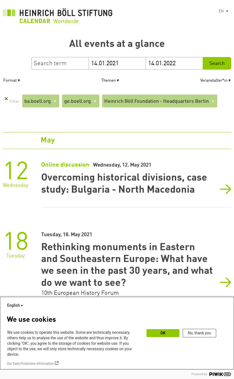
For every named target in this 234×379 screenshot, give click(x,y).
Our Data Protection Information (30, 364)
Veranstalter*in (213, 81)
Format (10, 81)
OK (163, 333)
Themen (108, 81)
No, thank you (199, 333)
